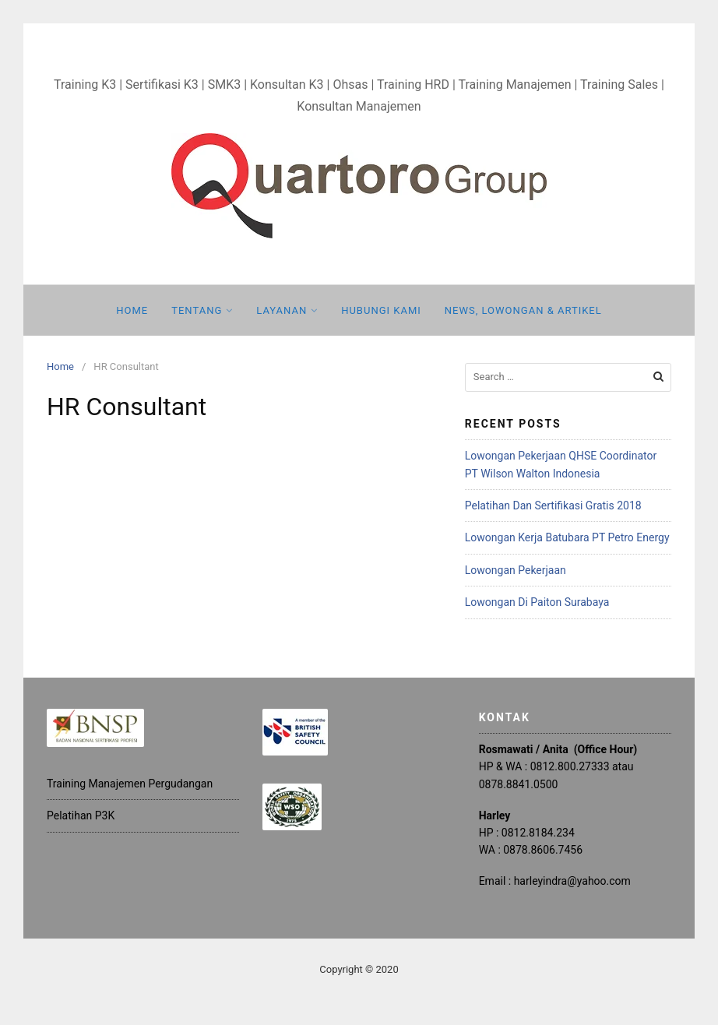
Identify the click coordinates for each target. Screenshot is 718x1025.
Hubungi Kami (381, 310)
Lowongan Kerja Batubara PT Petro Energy (567, 537)
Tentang (196, 310)
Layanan (281, 310)
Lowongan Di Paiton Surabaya (537, 602)
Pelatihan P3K (80, 815)
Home (132, 310)
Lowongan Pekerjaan (515, 570)
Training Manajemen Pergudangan (130, 783)
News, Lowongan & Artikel (523, 310)
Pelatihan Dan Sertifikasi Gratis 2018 (553, 505)
